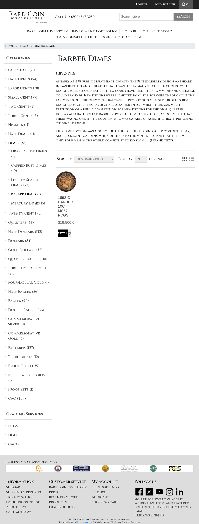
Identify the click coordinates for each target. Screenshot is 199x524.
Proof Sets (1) (20, 389)
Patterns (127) (21, 347)
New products (62, 507)
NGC (12, 435)
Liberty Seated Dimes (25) (25, 183)
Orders (98, 492)
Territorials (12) (23, 356)
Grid (184, 159)
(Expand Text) (161, 140)
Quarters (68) (21, 222)
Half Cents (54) (22, 79)
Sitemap (13, 487)
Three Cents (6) (23, 115)
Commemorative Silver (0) (24, 322)
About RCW (16, 507)
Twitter (149, 491)
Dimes (24, 46)
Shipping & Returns (23, 492)
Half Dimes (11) (21, 134)
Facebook (139, 491)
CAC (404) (17, 398)
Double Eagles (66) (26, 309)
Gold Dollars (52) (25, 250)
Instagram (169, 491)
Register (142, 4)
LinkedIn (179, 491)
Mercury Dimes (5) (28, 203)
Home (9, 46)
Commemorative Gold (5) (24, 336)
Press (53, 492)
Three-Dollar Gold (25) (27, 271)
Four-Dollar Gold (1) (28, 282)
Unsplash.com (84, 522)
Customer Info (105, 487)
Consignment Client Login (84, 37)
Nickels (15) (18, 124)
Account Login (164, 4)
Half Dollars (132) (25, 231)
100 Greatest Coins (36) (26, 378)
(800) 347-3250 (83, 17)
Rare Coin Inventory (47, 31)
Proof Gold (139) (23, 366)
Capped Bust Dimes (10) (29, 168)
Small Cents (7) (22, 97)
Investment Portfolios (95, 31)
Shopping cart (105, 502)
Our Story (162, 31)
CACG (13, 444)
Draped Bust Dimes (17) (29, 154)
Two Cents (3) (21, 106)
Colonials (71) (21, 70)
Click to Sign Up (149, 515)
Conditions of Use (23, 502)
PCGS (13, 426)
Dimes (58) (17, 143)
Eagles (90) (18, 300)
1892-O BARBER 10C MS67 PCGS (65, 206)
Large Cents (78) (23, 88)
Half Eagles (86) (23, 291)
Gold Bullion (135, 31)
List (191, 159)
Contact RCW (128, 37)
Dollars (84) (19, 240)
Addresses (100, 497)
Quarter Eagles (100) (27, 259)
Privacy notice (19, 497)
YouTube (159, 491)
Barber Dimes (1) (26, 194)
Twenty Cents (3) (24, 213)
